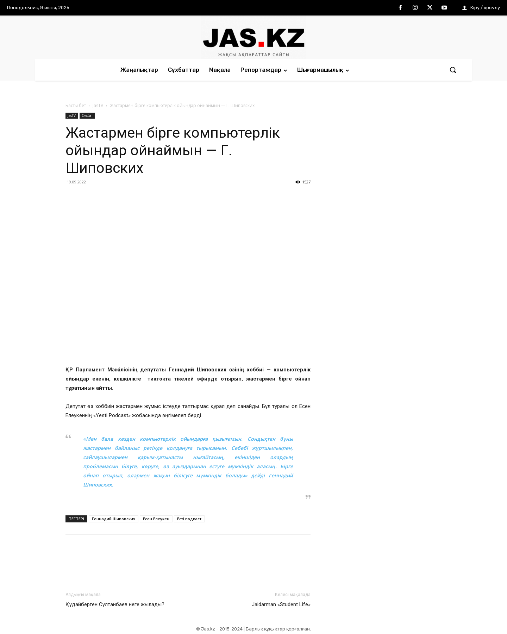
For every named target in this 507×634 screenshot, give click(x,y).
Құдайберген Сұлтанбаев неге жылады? (114, 604)
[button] (452, 69)
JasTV (98, 105)
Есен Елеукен (156, 518)
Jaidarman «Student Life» (281, 604)
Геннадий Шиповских (113, 518)
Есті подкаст (189, 518)
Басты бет (75, 105)
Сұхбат (87, 115)
